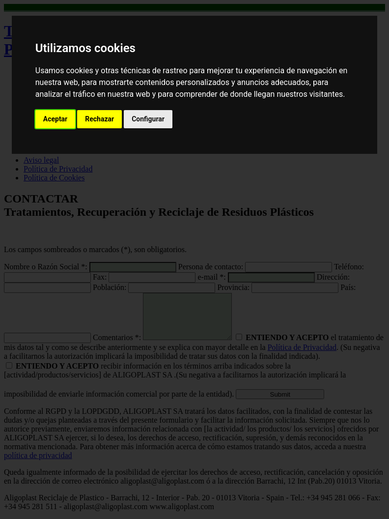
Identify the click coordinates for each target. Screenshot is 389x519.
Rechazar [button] (99, 119)
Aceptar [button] (55, 119)
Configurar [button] (148, 119)
